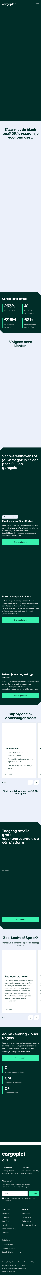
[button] (2, 782)
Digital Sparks (11, 1271)
